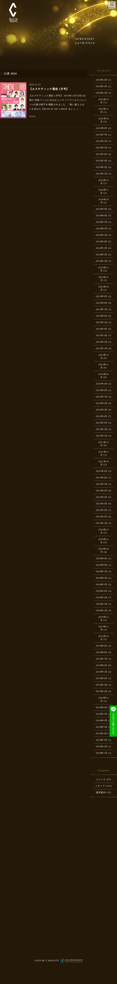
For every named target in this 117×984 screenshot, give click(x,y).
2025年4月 (101, 154)
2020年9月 (101, 558)
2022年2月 (101, 429)
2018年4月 (101, 733)
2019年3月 (101, 685)
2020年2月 (101, 604)
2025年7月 (101, 134)
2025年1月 (101, 173)
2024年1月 (101, 261)
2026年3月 (101, 86)
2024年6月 (101, 228)
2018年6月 (101, 720)
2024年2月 (101, 254)
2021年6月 (101, 490)
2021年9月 (101, 471)
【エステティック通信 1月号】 (49, 89)
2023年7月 (101, 309)
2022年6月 (101, 403)
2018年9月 (101, 707)
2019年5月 (101, 672)
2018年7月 (101, 714)
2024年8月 (101, 215)
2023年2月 (101, 342)
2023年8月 (101, 303)
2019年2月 (101, 691)
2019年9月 (101, 646)
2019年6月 (101, 665)
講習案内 (101, 792)
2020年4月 (101, 591)
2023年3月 (101, 335)
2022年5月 (101, 410)
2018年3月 (101, 740)
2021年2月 (101, 516)
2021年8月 (101, 477)
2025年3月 (101, 160)
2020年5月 (101, 584)
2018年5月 (101, 727)
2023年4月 (101, 329)
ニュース (101, 779)
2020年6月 (101, 578)
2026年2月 (101, 93)
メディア (100, 786)
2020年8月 (101, 565)
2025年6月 (101, 141)
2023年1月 (101, 348)
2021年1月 (101, 523)
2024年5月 (101, 235)
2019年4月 (101, 678)
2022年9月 (101, 384)
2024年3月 (101, 248)
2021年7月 (101, 484)
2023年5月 (101, 322)
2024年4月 (101, 241)
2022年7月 (101, 397)
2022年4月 (101, 416)
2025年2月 (101, 167)
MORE (32, 116)
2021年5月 (101, 497)
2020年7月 (101, 571)
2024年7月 (101, 222)
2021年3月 (101, 510)
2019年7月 (101, 659)
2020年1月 (101, 610)
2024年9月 (101, 209)
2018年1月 (101, 753)
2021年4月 (101, 503)
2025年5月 (101, 147)
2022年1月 (101, 436)
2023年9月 (101, 296)
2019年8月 (101, 652)
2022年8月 (101, 390)
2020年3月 (101, 597)
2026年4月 (101, 80)
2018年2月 (101, 746)
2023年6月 (101, 316)
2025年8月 (101, 128)
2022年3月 (101, 423)
